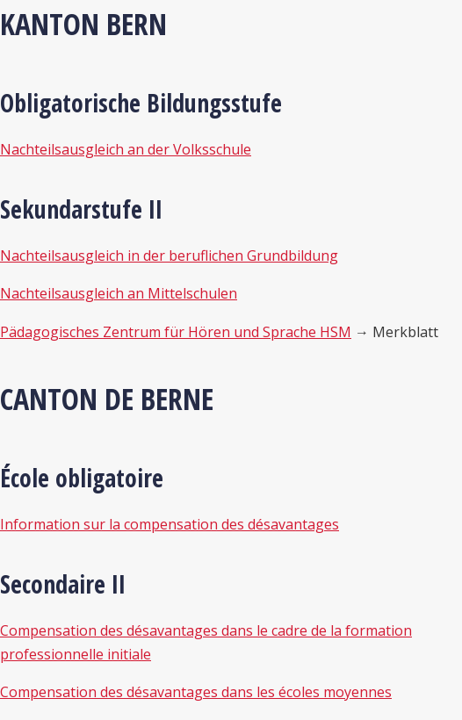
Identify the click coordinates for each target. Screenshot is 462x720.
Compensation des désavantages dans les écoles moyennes (196, 692)
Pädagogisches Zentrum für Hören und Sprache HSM (175, 332)
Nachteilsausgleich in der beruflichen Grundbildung (169, 255)
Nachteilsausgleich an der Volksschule (125, 149)
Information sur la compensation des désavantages (169, 524)
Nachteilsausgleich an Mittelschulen (118, 293)
